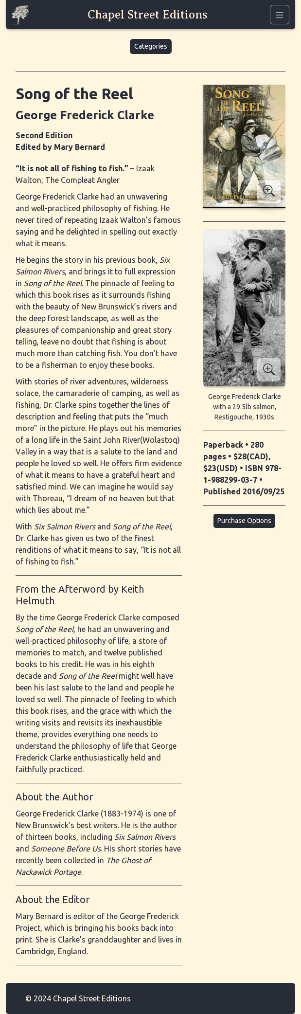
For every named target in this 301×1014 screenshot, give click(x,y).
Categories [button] (150, 46)
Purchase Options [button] (244, 521)
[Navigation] (279, 14)
